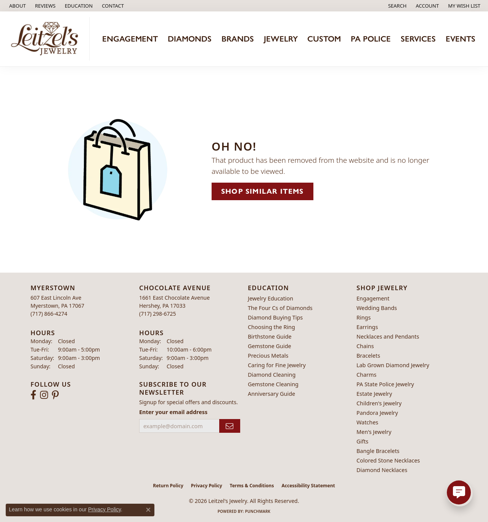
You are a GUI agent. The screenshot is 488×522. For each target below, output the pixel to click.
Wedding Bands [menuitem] (376, 308)
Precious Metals (268, 355)
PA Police (371, 38)
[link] (17, 5)
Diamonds (190, 38)
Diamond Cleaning (271, 374)
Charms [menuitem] (366, 374)
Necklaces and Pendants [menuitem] (387, 336)
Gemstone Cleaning (273, 384)
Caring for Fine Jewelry (277, 365)
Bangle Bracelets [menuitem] (378, 451)
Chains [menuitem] (365, 346)
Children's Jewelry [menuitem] (378, 403)
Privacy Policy (206, 485)
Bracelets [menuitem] (368, 355)
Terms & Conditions (252, 485)
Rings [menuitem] (363, 317)
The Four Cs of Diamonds (280, 308)
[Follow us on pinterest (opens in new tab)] (55, 395)
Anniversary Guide (271, 393)
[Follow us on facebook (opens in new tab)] (33, 395)
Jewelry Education (270, 298)
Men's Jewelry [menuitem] (374, 431)
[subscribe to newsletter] (229, 426)
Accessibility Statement (308, 485)
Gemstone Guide (269, 346)
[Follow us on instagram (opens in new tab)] (44, 395)
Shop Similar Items (262, 191)
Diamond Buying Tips (275, 317)
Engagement (130, 38)
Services (418, 38)
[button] (78, 5)
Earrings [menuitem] (367, 327)
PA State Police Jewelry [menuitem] (385, 384)
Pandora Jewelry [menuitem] (377, 412)
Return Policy (168, 485)
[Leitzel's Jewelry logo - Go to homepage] (47, 39)
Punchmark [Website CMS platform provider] (258, 511)
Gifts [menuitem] (362, 441)
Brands (238, 38)
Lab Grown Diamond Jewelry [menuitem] (392, 365)
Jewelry (281, 38)
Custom (324, 38)
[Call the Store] (48, 313)
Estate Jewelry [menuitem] (374, 393)
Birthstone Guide (270, 336)
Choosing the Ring (271, 327)
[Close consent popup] (148, 510)
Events (460, 38)
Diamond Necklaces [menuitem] (381, 470)
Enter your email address (173, 412)
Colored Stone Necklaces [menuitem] (388, 460)
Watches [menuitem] (367, 422)
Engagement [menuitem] (372, 298)
